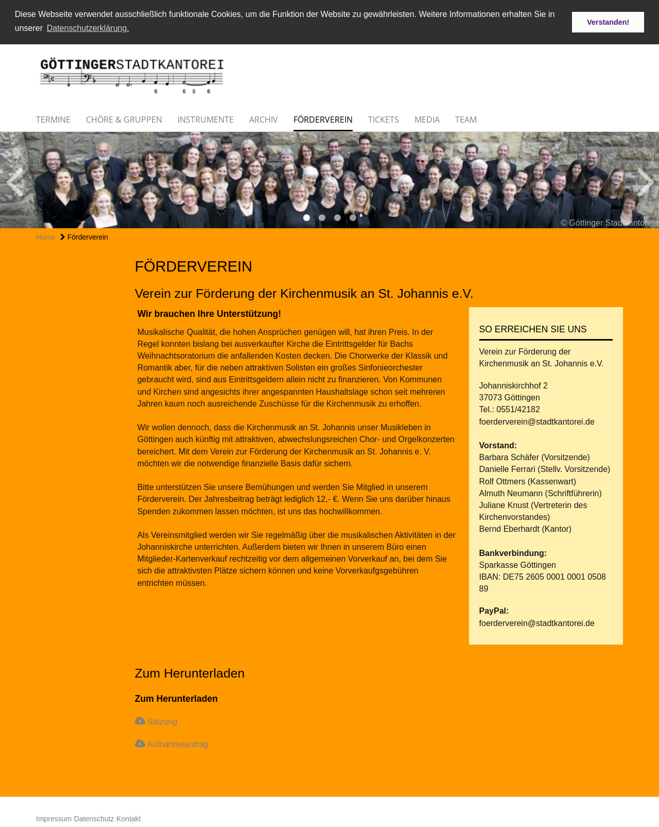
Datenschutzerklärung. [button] (88, 28)
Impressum (54, 817)
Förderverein (323, 118)
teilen (484, 269)
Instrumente (206, 118)
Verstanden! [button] (608, 22)
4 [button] (353, 216)
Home (45, 235)
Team (466, 118)
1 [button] (306, 216)
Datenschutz (94, 817)
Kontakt (128, 817)
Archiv (263, 118)
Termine (53, 118)
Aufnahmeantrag (177, 742)
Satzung (162, 720)
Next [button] (646, 179)
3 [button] (337, 216)
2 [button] (322, 216)
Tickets (383, 118)
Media (427, 118)
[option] (329, 178)
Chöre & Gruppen (124, 118)
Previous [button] (14, 179)
